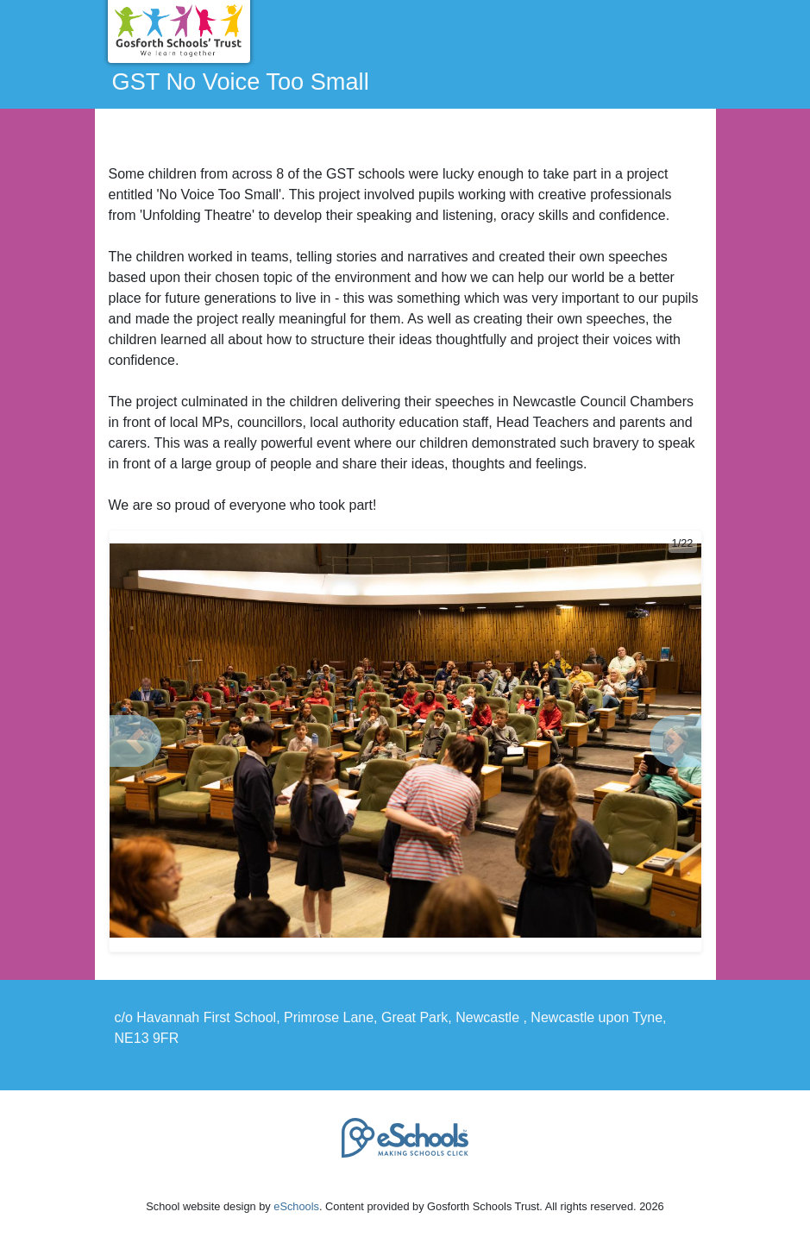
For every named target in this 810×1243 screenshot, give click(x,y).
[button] (135, 741)
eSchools (296, 1206)
